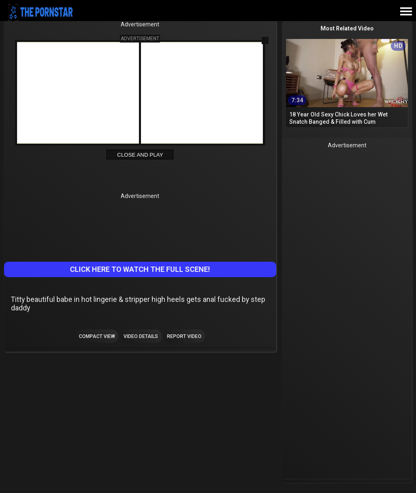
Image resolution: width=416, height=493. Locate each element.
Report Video (184, 336)
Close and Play (140, 155)
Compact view (97, 336)
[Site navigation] (406, 11)
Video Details (141, 336)
